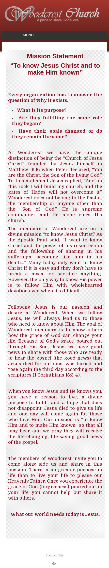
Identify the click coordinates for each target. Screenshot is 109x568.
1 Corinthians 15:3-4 (56, 375)
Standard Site (54, 555)
